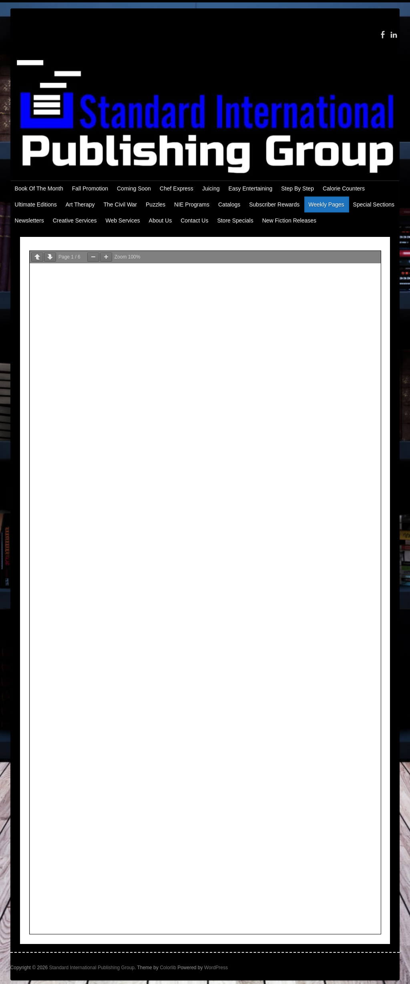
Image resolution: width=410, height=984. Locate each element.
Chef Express (176, 188)
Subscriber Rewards (274, 204)
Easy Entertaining (250, 188)
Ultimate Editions (36, 204)
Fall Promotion (90, 188)
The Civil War (120, 204)
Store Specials (235, 220)
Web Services (122, 220)
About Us (160, 220)
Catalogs (229, 204)
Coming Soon (134, 188)
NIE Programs (191, 204)
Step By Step (297, 188)
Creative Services (75, 220)
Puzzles (155, 204)
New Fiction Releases (289, 220)
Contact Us (194, 220)
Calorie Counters (344, 188)
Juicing (211, 188)
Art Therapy (80, 204)
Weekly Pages (326, 204)
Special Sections (374, 204)
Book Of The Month (39, 188)
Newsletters (29, 220)
